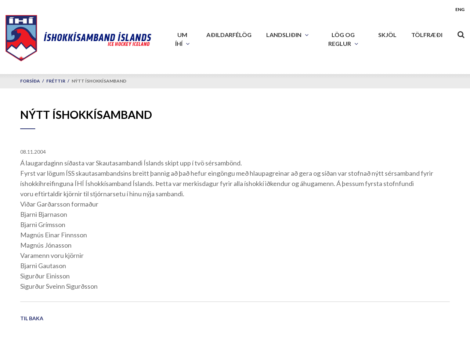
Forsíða (30, 81)
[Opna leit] (461, 33)
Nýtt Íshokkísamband (99, 81)
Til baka (31, 318)
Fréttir (55, 81)
